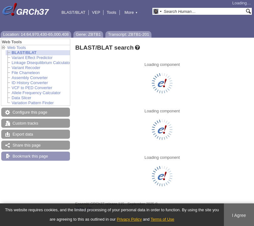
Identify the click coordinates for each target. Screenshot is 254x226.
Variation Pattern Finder (33, 102)
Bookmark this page (30, 156)
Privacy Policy (129, 219)
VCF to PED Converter (32, 87)
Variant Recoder (26, 67)
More (131, 12)
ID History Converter (30, 82)
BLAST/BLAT (73, 12)
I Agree (239, 215)
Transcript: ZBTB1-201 (128, 34)
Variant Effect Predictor (32, 57)
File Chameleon (26, 72)
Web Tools (16, 47)
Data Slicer (21, 97)
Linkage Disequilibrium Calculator (41, 62)
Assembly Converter (30, 77)
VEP (96, 12)
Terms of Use (162, 219)
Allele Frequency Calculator (36, 92)
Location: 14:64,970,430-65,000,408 (36, 34)
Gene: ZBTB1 (88, 34)
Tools (111, 12)
